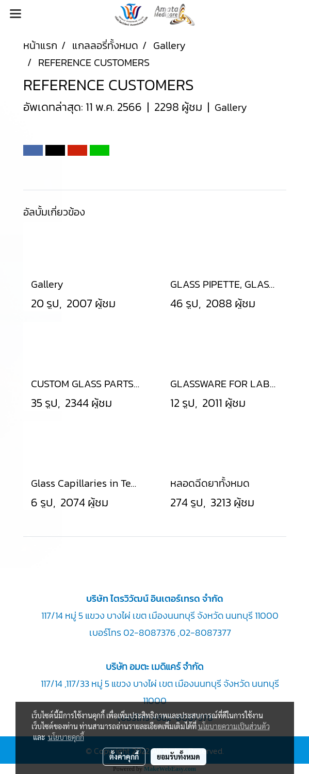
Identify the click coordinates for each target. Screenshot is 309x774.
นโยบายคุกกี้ (66, 737)
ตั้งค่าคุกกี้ (124, 756)
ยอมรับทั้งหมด (178, 756)
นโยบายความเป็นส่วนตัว (234, 726)
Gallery (231, 107)
